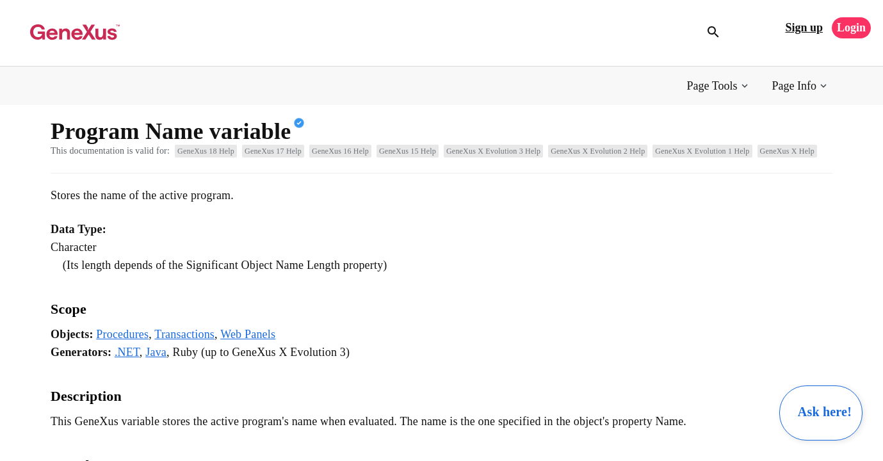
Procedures (122, 334)
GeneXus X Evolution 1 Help (702, 151)
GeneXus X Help (787, 151)
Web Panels (247, 334)
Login (851, 27)
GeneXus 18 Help (205, 151)
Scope (68, 309)
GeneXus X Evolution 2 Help (598, 151)
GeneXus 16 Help (340, 151)
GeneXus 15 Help (407, 151)
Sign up (804, 27)
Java (155, 352)
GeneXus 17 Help (273, 151)
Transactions (184, 334)
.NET (127, 352)
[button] (719, 86)
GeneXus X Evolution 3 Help (493, 151)
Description (86, 396)
